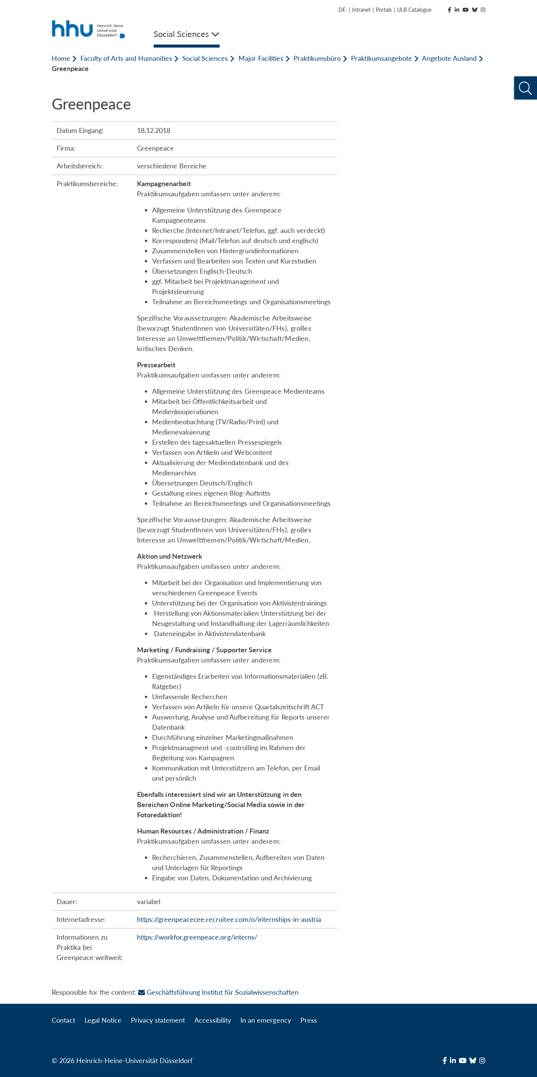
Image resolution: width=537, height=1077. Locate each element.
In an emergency (265, 1020)
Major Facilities (260, 58)
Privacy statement (158, 1020)
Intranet (361, 9)
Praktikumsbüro (317, 58)
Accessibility (212, 1020)
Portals (384, 9)
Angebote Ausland (449, 58)
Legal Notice (103, 1020)
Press (308, 1020)
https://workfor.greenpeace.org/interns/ (197, 937)
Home (61, 58)
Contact (63, 1020)
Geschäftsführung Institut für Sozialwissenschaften (218, 992)
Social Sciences (205, 58)
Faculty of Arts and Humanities (126, 58)
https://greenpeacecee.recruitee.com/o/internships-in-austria (229, 919)
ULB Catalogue (414, 9)
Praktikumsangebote (381, 58)
